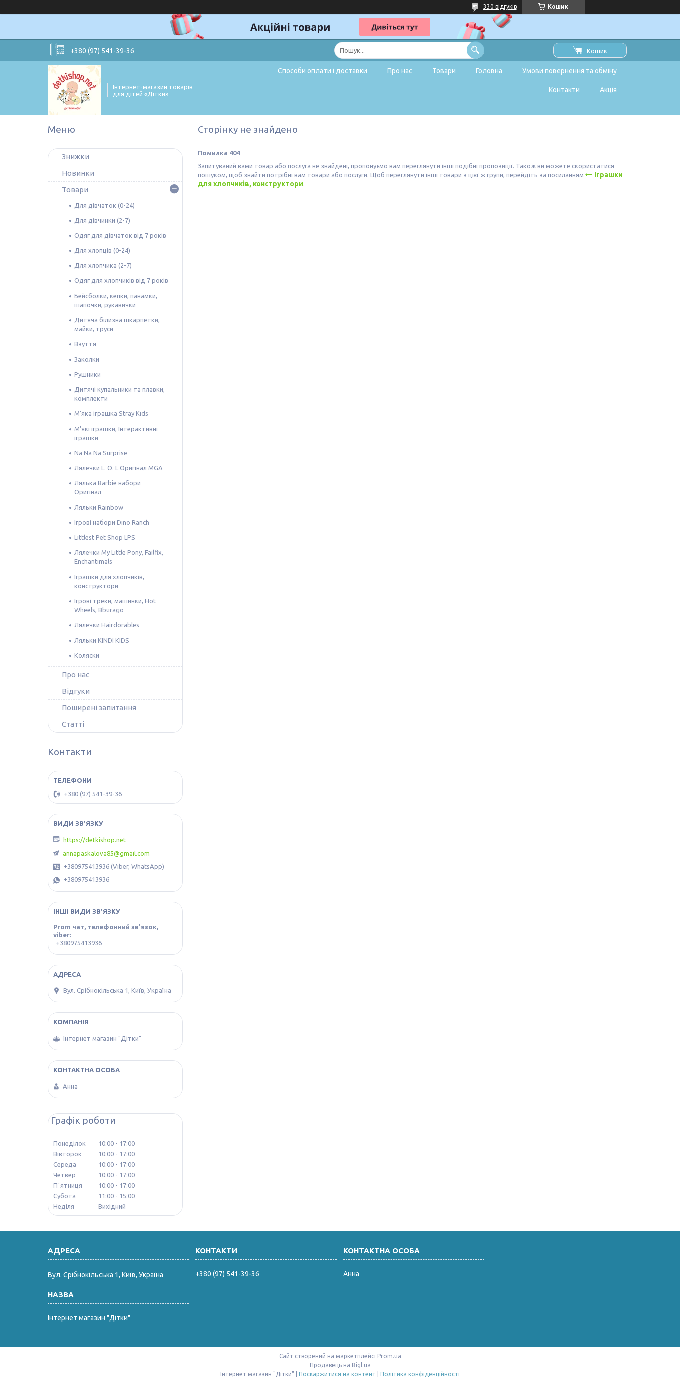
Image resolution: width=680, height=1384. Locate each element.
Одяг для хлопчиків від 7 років (121, 280)
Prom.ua (389, 1356)
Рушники (87, 374)
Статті (73, 724)
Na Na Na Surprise (100, 453)
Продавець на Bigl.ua (340, 1365)
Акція (608, 90)
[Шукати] (475, 50)
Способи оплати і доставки (322, 71)
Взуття (85, 344)
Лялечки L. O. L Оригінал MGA (118, 468)
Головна (489, 71)
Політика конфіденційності (420, 1374)
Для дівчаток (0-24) (104, 205)
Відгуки (76, 691)
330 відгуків (500, 7)
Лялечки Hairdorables (106, 625)
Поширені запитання (99, 708)
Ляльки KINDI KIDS (101, 640)
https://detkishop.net (94, 840)
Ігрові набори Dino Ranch (111, 522)
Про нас (399, 71)
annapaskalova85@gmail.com (106, 853)
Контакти (564, 90)
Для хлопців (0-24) (102, 250)
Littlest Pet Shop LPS (104, 537)
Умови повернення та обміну (569, 71)
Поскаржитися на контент (337, 1374)
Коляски (86, 655)
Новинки (78, 173)
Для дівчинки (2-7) (102, 220)
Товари (444, 71)
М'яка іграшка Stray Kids (111, 413)
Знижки (75, 156)
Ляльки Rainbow (98, 507)
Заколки (86, 359)
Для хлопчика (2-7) (103, 265)
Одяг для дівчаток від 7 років (120, 235)
